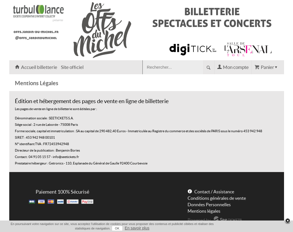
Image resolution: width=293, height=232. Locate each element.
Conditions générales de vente (217, 198)
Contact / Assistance (214, 191)
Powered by (199, 219)
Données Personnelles (209, 204)
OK (117, 228)
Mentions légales (204, 211)
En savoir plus (137, 228)
